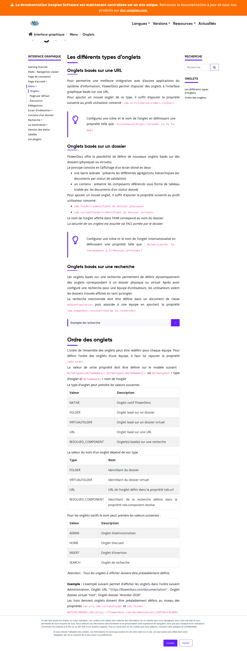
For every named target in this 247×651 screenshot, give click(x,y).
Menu (74, 34)
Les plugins (34, 139)
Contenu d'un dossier (41, 115)
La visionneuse (36, 124)
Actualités (207, 24)
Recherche (34, 120)
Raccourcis (36, 100)
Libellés (32, 134)
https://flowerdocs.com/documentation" (138, 589)
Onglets (34, 91)
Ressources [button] (183, 24)
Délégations (35, 105)
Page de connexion (39, 76)
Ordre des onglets (195, 97)
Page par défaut (40, 95)
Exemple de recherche (85, 323)
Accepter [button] (170, 643)
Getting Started (37, 67)
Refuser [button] (186, 643)
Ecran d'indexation (39, 110)
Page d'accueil (36, 81)
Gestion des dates (39, 129)
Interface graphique (49, 34)
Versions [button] (160, 24)
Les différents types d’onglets (196, 91)
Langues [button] (139, 24)
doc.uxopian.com (133, 10)
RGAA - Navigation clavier (43, 71)
